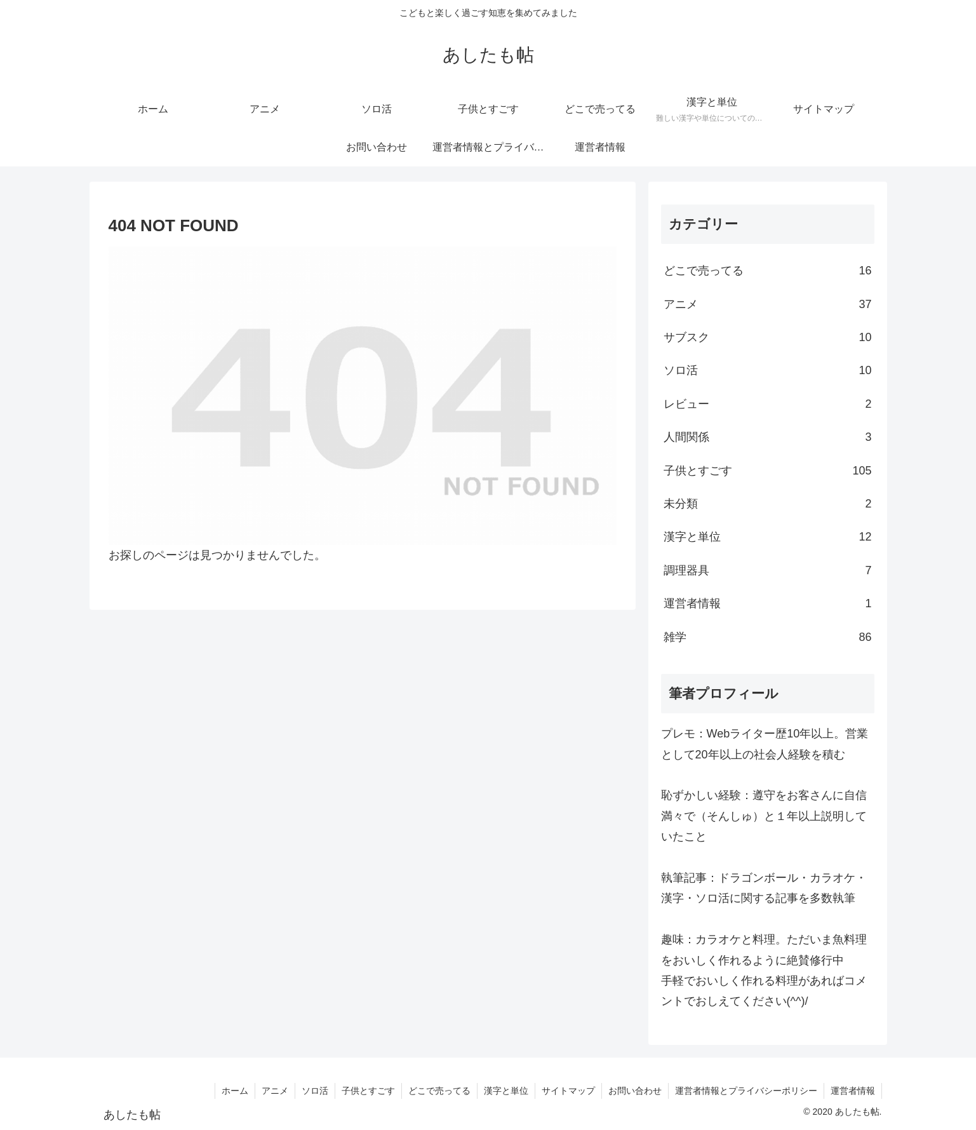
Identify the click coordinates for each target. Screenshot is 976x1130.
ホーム (235, 1091)
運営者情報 (853, 1091)
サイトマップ (568, 1091)
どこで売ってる (439, 1091)
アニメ (275, 1091)
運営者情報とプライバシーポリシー (746, 1091)
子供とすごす (368, 1091)
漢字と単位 (506, 1091)
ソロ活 (315, 1091)
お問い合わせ (635, 1091)
